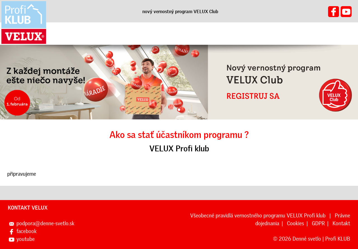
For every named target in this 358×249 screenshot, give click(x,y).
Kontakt (341, 223)
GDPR (318, 223)
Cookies (295, 223)
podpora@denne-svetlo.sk (45, 223)
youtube (26, 239)
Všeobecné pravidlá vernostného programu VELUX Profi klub (258, 215)
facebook (27, 231)
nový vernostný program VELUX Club (180, 11)
